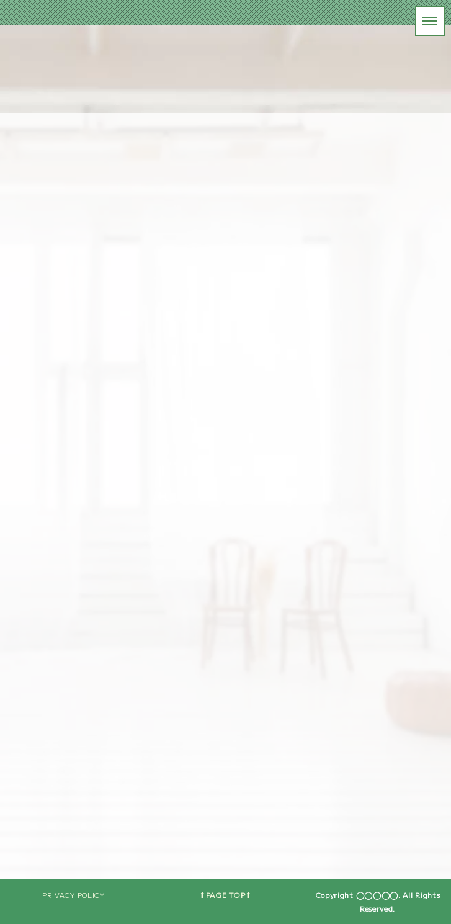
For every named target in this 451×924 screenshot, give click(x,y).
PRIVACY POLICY (73, 895)
